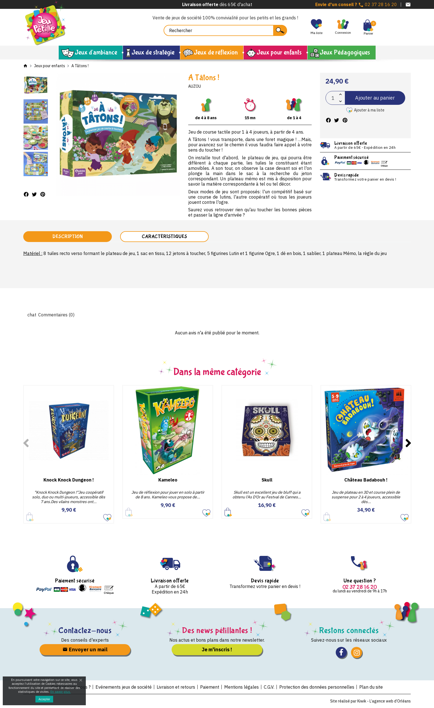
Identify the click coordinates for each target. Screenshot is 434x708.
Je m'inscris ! (217, 649)
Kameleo (167, 480)
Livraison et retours (176, 687)
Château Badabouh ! (366, 480)
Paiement (209, 687)
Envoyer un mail (85, 649)
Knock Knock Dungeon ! (68, 480)
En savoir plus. (60, 692)
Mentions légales (241, 687)
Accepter (44, 699)
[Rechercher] (225, 30)
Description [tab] (67, 237)
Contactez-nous (85, 630)
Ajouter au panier (375, 98)
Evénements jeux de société (123, 687)
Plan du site (371, 687)
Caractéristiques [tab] (164, 237)
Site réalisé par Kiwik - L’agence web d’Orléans (370, 701)
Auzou (194, 86)
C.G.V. (269, 687)
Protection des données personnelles (316, 687)
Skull (267, 480)
